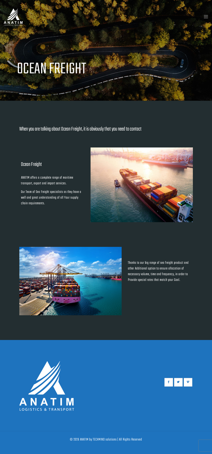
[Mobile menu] (206, 17)
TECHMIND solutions (105, 439)
